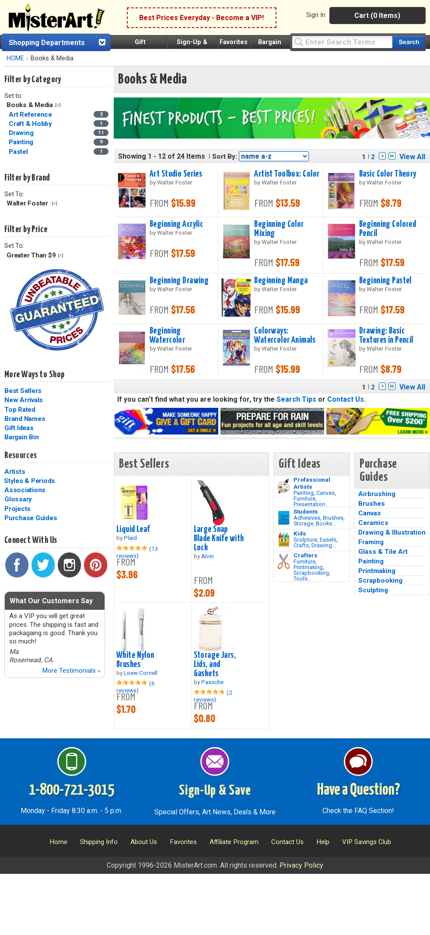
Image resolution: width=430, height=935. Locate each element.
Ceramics (373, 523)
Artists (14, 472)
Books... (326, 523)
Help (322, 842)
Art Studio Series (176, 174)
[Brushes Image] (283, 518)
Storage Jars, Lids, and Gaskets (215, 664)
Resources (20, 455)
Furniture (304, 498)
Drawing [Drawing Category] (22, 133)
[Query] (342, 41)
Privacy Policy (301, 865)
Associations (24, 490)
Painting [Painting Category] (22, 142)
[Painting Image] (283, 486)
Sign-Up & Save (215, 791)
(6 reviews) (135, 687)
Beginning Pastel (385, 280)
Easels (328, 539)
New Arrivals (23, 400)
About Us (143, 842)
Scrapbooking (311, 573)
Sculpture (305, 539)
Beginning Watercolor (167, 335)
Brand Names (24, 419)
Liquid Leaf (133, 529)
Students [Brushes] (306, 511)
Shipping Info (99, 842)
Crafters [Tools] (306, 555)
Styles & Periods (29, 481)
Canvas (325, 493)
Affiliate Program (234, 842)
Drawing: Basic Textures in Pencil (386, 335)
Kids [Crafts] (300, 533)
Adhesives (307, 517)
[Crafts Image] (283, 540)
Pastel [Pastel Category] (19, 152)
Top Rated (19, 410)
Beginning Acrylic (176, 224)
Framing (371, 542)
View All (412, 157)
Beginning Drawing (179, 280)
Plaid (130, 537)
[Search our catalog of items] (408, 42)
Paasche (212, 681)
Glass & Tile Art (383, 552)
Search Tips (296, 399)
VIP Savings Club (366, 842)
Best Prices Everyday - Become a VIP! (201, 18)
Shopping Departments (47, 42)
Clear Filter (58, 105)
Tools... (302, 578)
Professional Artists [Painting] (312, 483)
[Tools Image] (283, 562)
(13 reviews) (137, 552)
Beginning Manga (281, 280)
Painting (304, 493)
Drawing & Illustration (392, 532)
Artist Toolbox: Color (286, 174)
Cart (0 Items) (377, 15)
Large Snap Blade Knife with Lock (219, 538)
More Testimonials (71, 670)
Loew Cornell (140, 672)
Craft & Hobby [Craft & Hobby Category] (31, 124)
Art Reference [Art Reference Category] (31, 114)
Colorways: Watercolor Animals (284, 335)
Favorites (234, 42)
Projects (17, 509)
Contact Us (345, 399)
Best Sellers (23, 391)
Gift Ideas (19, 428)
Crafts (301, 545)
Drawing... (323, 545)
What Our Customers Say (51, 601)
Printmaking (308, 567)
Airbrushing (376, 494)
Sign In (315, 15)
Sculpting (373, 590)
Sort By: (224, 156)
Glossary (18, 499)
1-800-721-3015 (71, 790)
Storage (303, 523)
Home (58, 842)
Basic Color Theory (387, 174)
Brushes (333, 517)
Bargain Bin (21, 437)
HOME (15, 58)
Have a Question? (358, 790)
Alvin (207, 556)
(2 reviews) (213, 696)
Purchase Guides (30, 518)
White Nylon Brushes (135, 660)
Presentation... (311, 504)
